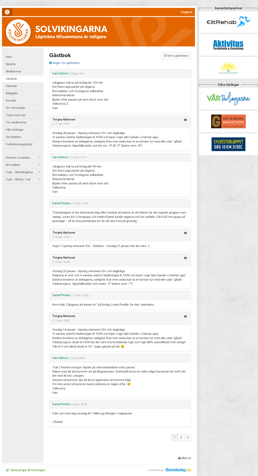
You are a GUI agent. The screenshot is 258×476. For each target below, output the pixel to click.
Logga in (186, 12)
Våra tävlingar (23, 129)
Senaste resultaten (23, 157)
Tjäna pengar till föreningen (25, 470)
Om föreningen (15, 108)
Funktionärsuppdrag (19, 144)
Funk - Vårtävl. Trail (23, 179)
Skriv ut (184, 458)
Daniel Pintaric (61, 203)
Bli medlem (23, 165)
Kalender (11, 86)
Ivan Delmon (60, 73)
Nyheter (11, 64)
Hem (9, 57)
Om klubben (23, 137)
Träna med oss (23, 115)
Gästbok (11, 78)
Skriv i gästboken (176, 56)
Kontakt (11, 100)
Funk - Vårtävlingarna (23, 172)
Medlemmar (13, 71)
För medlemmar (16, 122)
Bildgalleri (12, 93)
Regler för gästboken (64, 63)
